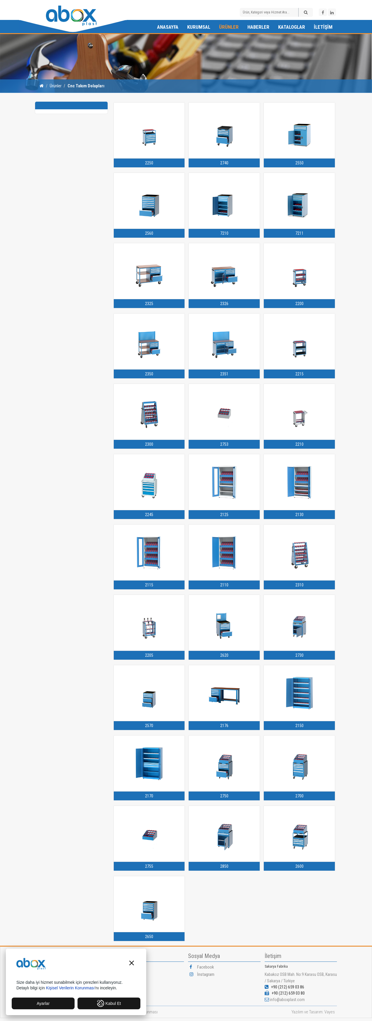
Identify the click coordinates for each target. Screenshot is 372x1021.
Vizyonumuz (127, 974)
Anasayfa (167, 27)
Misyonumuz (127, 982)
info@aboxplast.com (287, 999)
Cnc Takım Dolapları (86, 86)
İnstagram (202, 974)
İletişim (323, 27)
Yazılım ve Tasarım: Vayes (313, 1012)
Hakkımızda (127, 967)
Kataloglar (291, 27)
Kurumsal (198, 27)
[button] (132, 964)
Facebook (202, 967)
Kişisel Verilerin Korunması (70, 988)
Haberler (258, 27)
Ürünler (229, 27)
